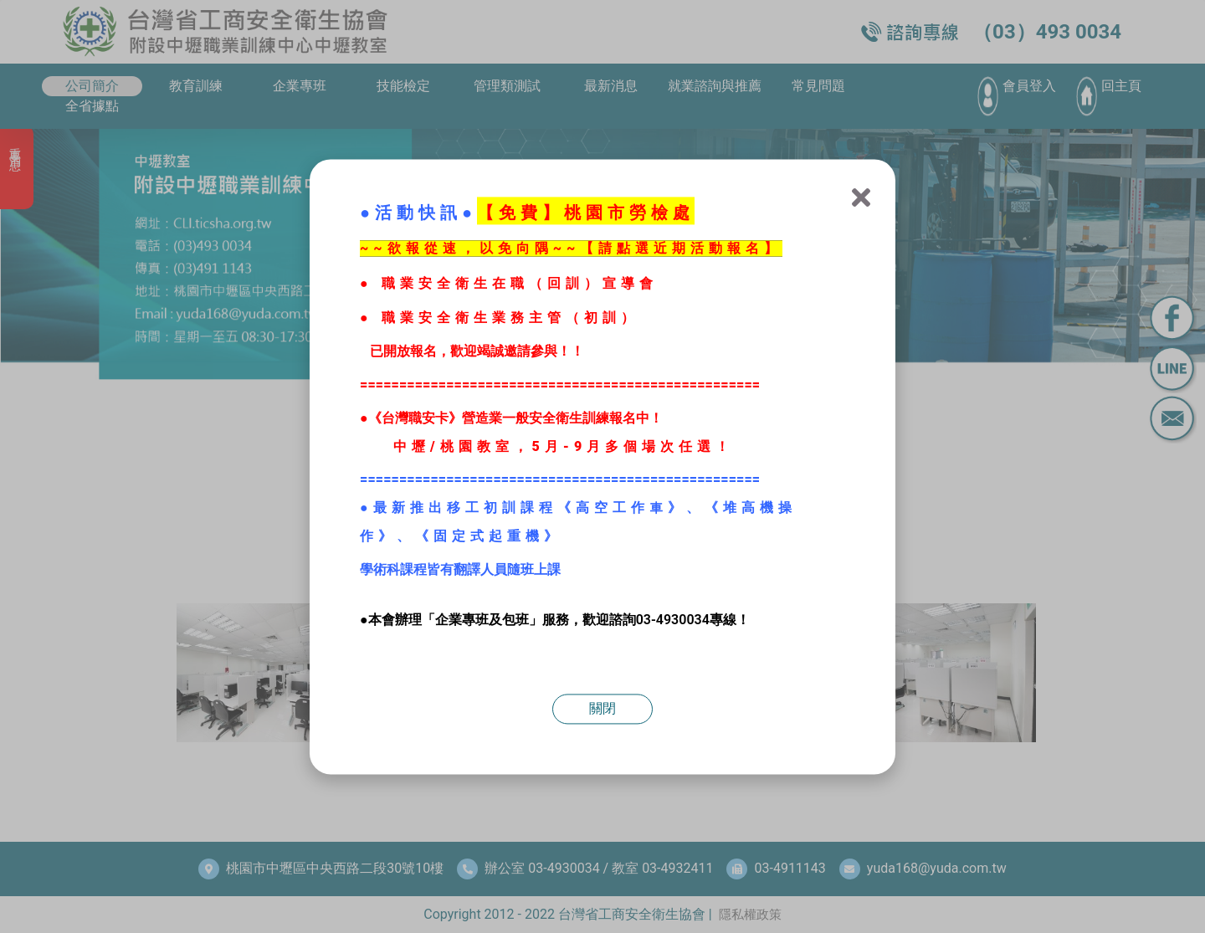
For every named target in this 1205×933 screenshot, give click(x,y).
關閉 (602, 708)
